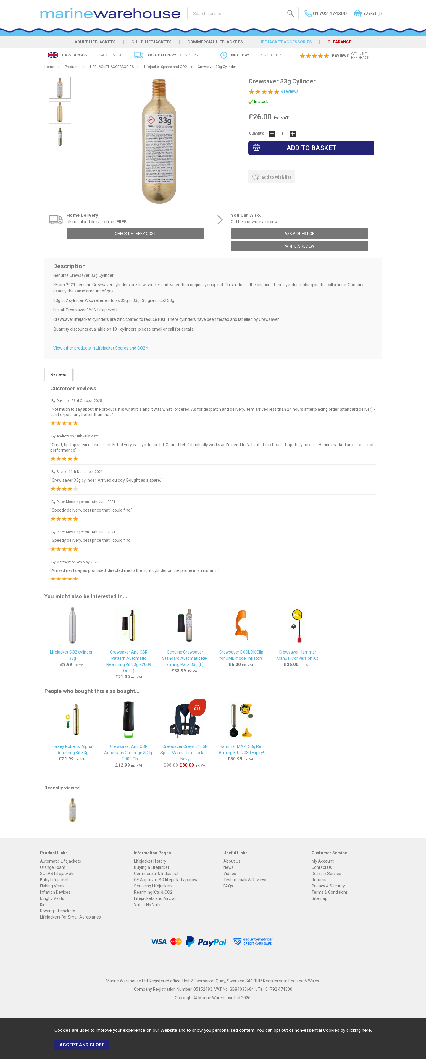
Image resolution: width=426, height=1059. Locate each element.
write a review (299, 246)
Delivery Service (326, 873)
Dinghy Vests (52, 898)
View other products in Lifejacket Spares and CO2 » (100, 348)
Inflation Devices (55, 892)
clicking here (358, 1030)
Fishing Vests (52, 886)
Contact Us (322, 867)
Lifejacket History (150, 861)
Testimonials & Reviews (245, 879)
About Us (232, 861)
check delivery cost (135, 233)
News (228, 867)
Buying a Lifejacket (151, 867)
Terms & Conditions (330, 892)
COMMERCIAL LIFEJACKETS (215, 42)
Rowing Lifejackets (57, 910)
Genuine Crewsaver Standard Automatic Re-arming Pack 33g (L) (185, 658)
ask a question (300, 233)
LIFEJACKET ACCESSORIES (285, 42)
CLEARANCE (339, 42)
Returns (319, 879)
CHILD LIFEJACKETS (151, 42)
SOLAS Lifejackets (57, 873)
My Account (323, 861)
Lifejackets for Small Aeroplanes (70, 917)
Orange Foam (52, 867)
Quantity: (256, 133)
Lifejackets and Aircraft (156, 898)
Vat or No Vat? (147, 904)
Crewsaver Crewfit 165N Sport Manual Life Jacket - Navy (184, 752)
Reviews (58, 374)
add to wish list (271, 177)
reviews (289, 91)
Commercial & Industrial (156, 873)
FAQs (228, 886)
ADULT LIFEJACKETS (95, 42)
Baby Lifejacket (54, 879)
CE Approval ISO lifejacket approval (166, 879)
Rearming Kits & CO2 (153, 892)
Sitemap (319, 898)
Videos (229, 873)
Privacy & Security (328, 886)
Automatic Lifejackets (60, 861)
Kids (44, 904)
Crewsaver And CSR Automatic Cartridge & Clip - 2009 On (129, 752)
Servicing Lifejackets (153, 886)
